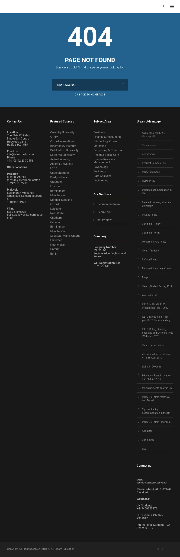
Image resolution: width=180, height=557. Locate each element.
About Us (147, 430)
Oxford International (62, 141)
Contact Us (148, 439)
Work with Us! (149, 295)
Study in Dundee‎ (151, 172)
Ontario (54, 249)
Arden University (60, 159)
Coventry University (62, 132)
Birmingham (58, 191)
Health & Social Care (106, 155)
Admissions (148, 154)
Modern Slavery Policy (154, 241)
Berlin (53, 253)
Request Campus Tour (154, 163)
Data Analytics (102, 176)
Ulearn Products (151, 250)
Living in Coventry (151, 366)
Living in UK (148, 181)
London (55, 186)
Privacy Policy (149, 214)
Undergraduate (59, 172)
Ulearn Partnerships (153, 345)
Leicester (56, 208)
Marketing (100, 146)
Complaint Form (151, 232)
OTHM (54, 136)
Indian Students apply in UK (157, 388)
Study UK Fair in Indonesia (156, 421)
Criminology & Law (105, 141)
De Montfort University (64, 150)
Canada (55, 222)
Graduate (56, 181)
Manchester (57, 195)
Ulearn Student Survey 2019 (157, 286)
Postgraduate (58, 177)
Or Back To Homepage (90, 94)
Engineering (101, 180)
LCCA (53, 168)
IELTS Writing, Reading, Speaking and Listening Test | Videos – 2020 (157, 333)
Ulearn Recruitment (109, 204)
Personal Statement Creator (157, 268)
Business (99, 132)
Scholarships (149, 145)
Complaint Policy (151, 223)
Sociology (100, 171)
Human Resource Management (104, 161)
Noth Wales (57, 213)
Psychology (101, 167)
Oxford (54, 204)
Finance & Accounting (107, 136)
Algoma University (61, 163)
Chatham (56, 217)
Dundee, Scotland (61, 199)
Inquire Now (104, 220)
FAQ (144, 448)
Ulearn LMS (104, 212)
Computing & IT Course (108, 150)
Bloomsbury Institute (63, 146)
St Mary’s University (62, 155)
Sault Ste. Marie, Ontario (65, 235)
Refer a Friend (149, 259)
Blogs (145, 277)
